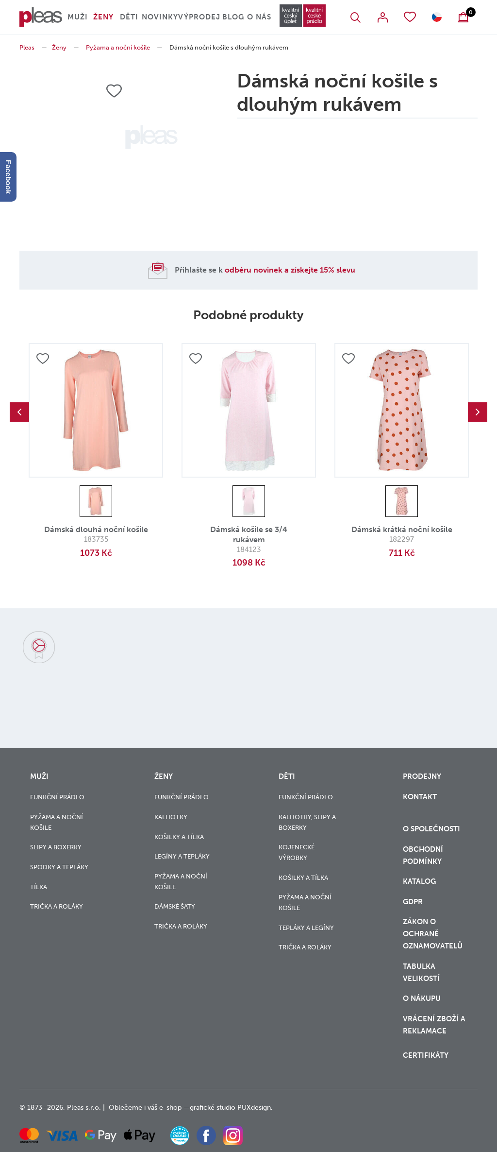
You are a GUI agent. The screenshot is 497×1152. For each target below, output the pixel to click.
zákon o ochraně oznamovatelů (433, 933)
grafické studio (212, 1107)
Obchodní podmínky (423, 855)
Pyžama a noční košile (118, 47)
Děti (129, 17)
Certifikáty (425, 1055)
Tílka (38, 887)
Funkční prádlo (57, 797)
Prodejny (422, 776)
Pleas (26, 47)
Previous (19, 412)
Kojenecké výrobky (297, 852)
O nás (259, 17)
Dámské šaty (174, 906)
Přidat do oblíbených (42, 358)
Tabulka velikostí (422, 972)
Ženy (103, 17)
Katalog (420, 881)
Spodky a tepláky (59, 867)
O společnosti (432, 829)
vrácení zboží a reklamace (434, 1024)
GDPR (413, 901)
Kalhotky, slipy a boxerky (307, 822)
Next (477, 412)
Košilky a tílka (179, 837)
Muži (77, 17)
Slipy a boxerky (56, 847)
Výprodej (199, 17)
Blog (233, 17)
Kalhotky (170, 817)
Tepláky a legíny (306, 927)
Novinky (160, 17)
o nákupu (422, 998)
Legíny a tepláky (182, 856)
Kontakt (420, 796)
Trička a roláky (56, 906)
